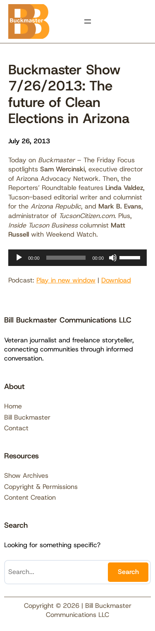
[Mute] (113, 258)
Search (128, 571)
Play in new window (65, 280)
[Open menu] (88, 21)
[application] (77, 257)
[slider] (66, 258)
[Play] (19, 258)
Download (116, 280)
